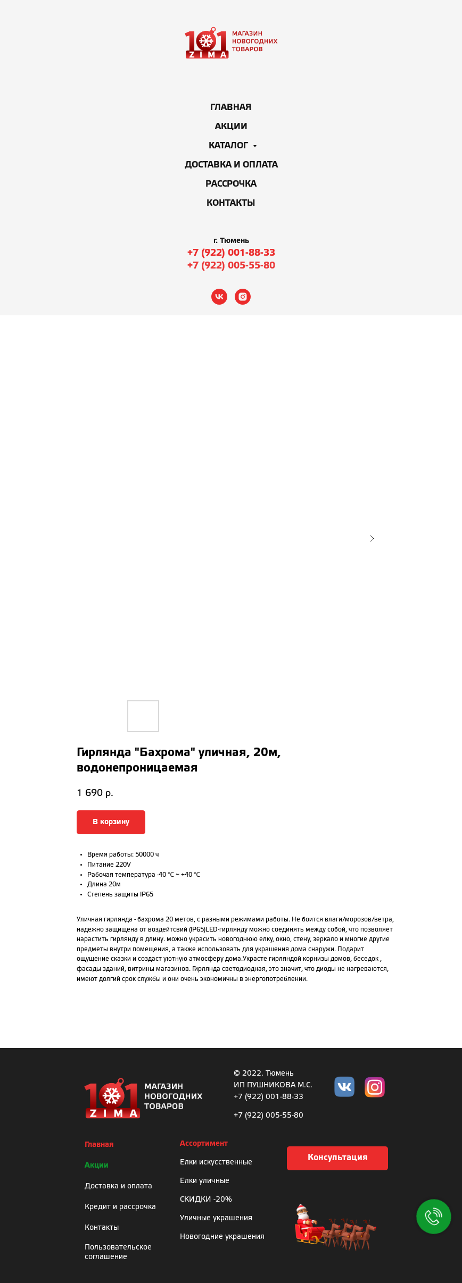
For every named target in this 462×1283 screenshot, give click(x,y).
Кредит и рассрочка (120, 1207)
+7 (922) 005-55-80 (231, 266)
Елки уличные (204, 1181)
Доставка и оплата (231, 165)
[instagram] (243, 297)
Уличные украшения (216, 1218)
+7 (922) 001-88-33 (231, 253)
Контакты (231, 203)
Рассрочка (231, 184)
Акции (231, 127)
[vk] (219, 297)
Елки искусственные (216, 1162)
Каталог (229, 146)
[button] (337, 1158)
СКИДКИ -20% (206, 1199)
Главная (231, 108)
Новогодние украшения (222, 1237)
